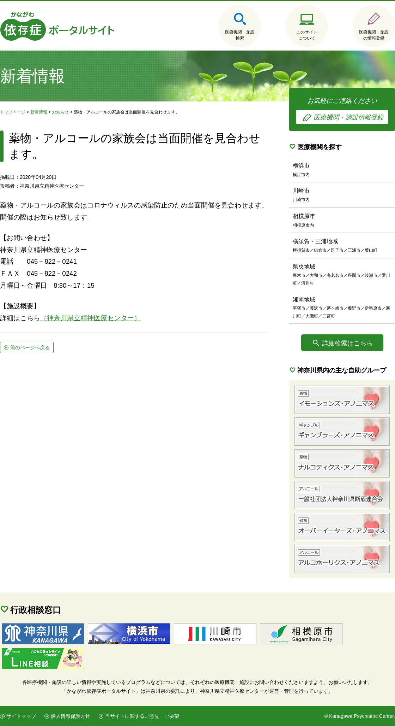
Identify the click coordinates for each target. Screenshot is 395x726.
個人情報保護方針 (70, 716)
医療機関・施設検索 (240, 35)
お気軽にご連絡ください (342, 110)
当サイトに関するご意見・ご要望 (142, 716)
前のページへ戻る (30, 347)
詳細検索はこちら (347, 343)
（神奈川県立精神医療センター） (90, 318)
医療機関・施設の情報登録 (374, 35)
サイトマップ (21, 716)
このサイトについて (306, 35)
